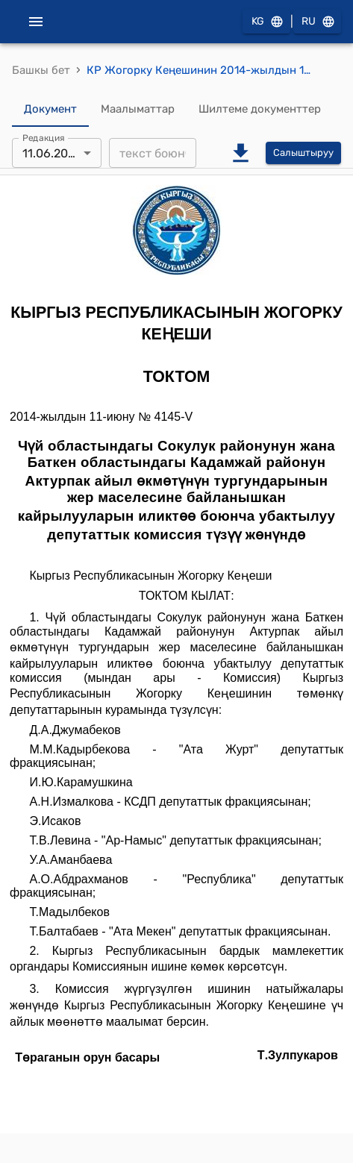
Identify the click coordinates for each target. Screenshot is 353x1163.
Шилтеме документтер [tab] (260, 109)
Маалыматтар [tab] (138, 109)
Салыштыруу (303, 153)
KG (266, 22)
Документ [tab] (50, 109)
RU (317, 22)
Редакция (43, 138)
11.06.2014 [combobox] (51, 153)
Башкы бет (41, 70)
